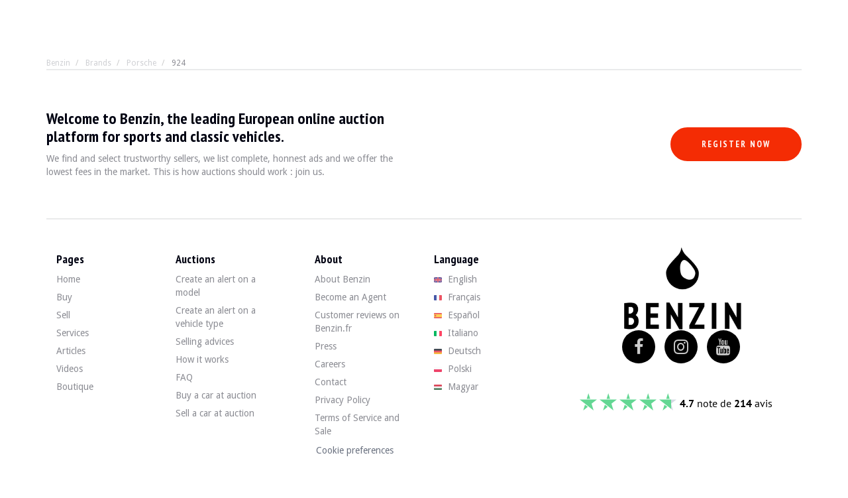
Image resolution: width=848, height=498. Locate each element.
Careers (330, 364)
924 (179, 63)
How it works (202, 359)
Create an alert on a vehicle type (216, 317)
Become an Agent (350, 297)
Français (457, 297)
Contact (330, 382)
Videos (69, 368)
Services (72, 333)
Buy (64, 297)
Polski (453, 368)
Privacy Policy (342, 400)
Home (68, 279)
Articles (70, 350)
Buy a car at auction (216, 395)
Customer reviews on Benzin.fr (357, 322)
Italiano (456, 333)
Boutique (74, 386)
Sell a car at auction (215, 413)
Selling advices (205, 341)
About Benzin (342, 279)
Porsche (141, 63)
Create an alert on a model (216, 286)
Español (457, 315)
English (455, 279)
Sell (63, 315)
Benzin (58, 63)
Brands (98, 63)
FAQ (184, 377)
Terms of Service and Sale (357, 424)
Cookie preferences (355, 450)
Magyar (456, 386)
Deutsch (457, 350)
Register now (736, 144)
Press (326, 346)
